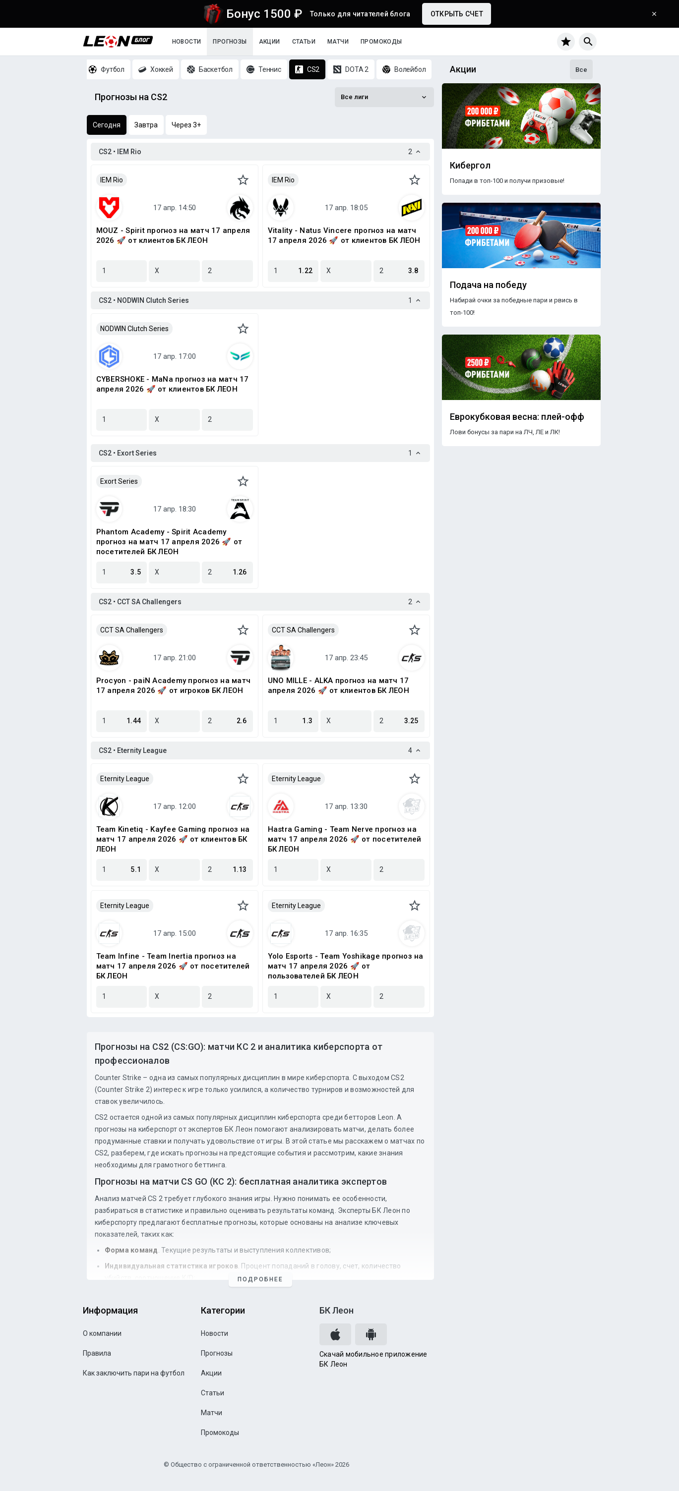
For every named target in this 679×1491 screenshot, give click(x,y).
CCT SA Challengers (131, 630)
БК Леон (336, 1310)
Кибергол (470, 166)
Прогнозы (230, 41)
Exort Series (119, 481)
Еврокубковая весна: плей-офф (517, 417)
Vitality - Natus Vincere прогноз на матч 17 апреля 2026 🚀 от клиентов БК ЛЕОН (344, 235)
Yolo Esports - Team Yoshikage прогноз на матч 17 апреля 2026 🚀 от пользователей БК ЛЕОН (346, 966)
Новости (186, 41)
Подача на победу (488, 285)
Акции (269, 41)
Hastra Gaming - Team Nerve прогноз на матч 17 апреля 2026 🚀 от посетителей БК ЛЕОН (345, 839)
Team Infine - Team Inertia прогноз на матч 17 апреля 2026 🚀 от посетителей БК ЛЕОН (173, 966)
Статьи (303, 41)
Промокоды (381, 41)
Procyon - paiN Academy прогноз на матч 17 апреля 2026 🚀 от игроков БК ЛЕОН (173, 685)
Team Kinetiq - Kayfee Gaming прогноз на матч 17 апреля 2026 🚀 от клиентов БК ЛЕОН (173, 839)
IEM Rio (111, 180)
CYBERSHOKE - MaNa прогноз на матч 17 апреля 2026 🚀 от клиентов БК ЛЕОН (172, 384)
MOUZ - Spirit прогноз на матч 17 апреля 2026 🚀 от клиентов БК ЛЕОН (173, 235)
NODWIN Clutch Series (134, 329)
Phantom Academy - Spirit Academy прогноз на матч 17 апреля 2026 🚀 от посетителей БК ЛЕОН (169, 541)
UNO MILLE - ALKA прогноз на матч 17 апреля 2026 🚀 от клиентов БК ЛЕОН (338, 685)
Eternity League (124, 779)
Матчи (338, 41)
